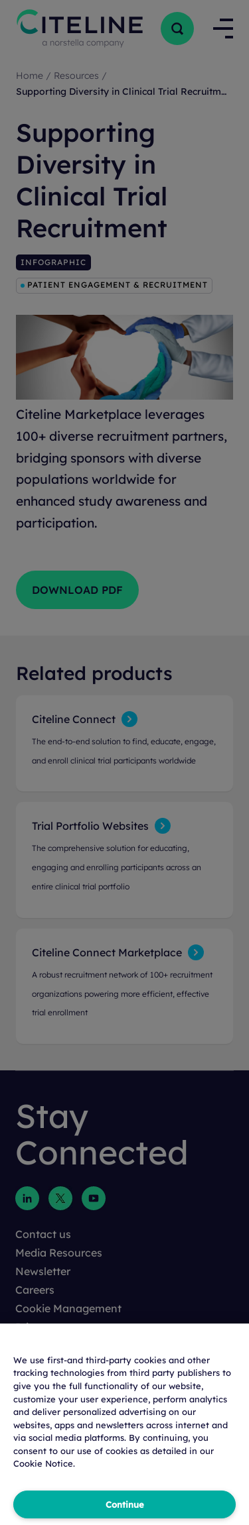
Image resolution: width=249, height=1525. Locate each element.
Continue (125, 1504)
